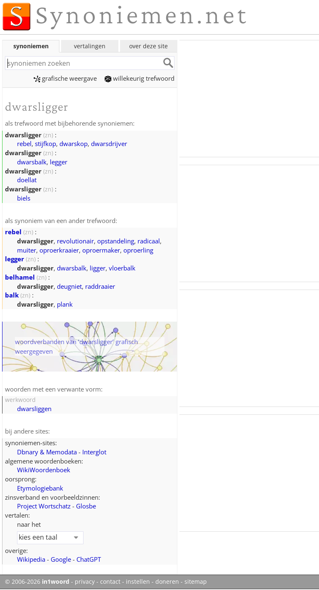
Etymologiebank (40, 488)
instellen (138, 581)
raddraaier (100, 286)
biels (23, 198)
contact (110, 581)
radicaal (148, 241)
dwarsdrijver (109, 143)
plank (65, 304)
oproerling (138, 250)
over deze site (148, 46)
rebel (24, 143)
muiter (26, 250)
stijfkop (45, 143)
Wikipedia (31, 559)
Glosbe (86, 506)
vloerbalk (122, 268)
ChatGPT (88, 559)
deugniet (69, 286)
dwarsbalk (32, 162)
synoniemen (31, 46)
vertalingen (90, 46)
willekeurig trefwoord (139, 78)
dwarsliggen (34, 408)
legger (58, 162)
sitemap (195, 581)
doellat (27, 180)
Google (61, 559)
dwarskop (73, 143)
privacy (85, 581)
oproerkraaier (59, 250)
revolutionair (75, 241)
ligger (98, 268)
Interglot (94, 452)
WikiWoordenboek (43, 470)
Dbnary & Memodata (47, 452)
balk (12, 295)
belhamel (20, 277)
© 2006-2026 (37, 581)
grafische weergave (65, 78)
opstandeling (115, 241)
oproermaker (101, 250)
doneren (167, 581)
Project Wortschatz (44, 506)
